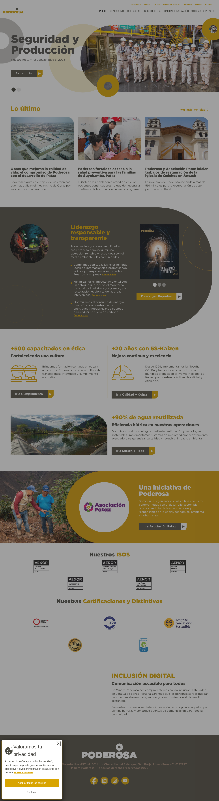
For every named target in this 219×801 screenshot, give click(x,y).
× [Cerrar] (58, 743)
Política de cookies (23, 773)
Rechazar (32, 792)
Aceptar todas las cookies (32, 782)
